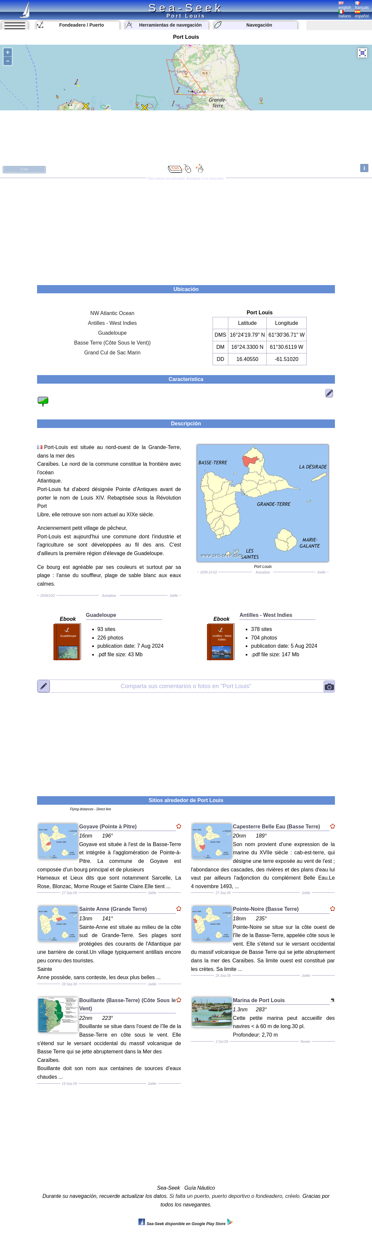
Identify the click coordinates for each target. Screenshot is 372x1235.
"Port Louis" (186, 686)
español (362, 14)
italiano (345, 14)
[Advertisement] (186, 229)
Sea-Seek (185, 7)
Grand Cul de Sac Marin (112, 352)
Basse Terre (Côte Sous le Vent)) (112, 343)
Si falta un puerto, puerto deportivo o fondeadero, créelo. (235, 1196)
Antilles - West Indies (112, 323)
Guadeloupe (112, 333)
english (345, 5)
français (362, 5)
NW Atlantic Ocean (112, 313)
